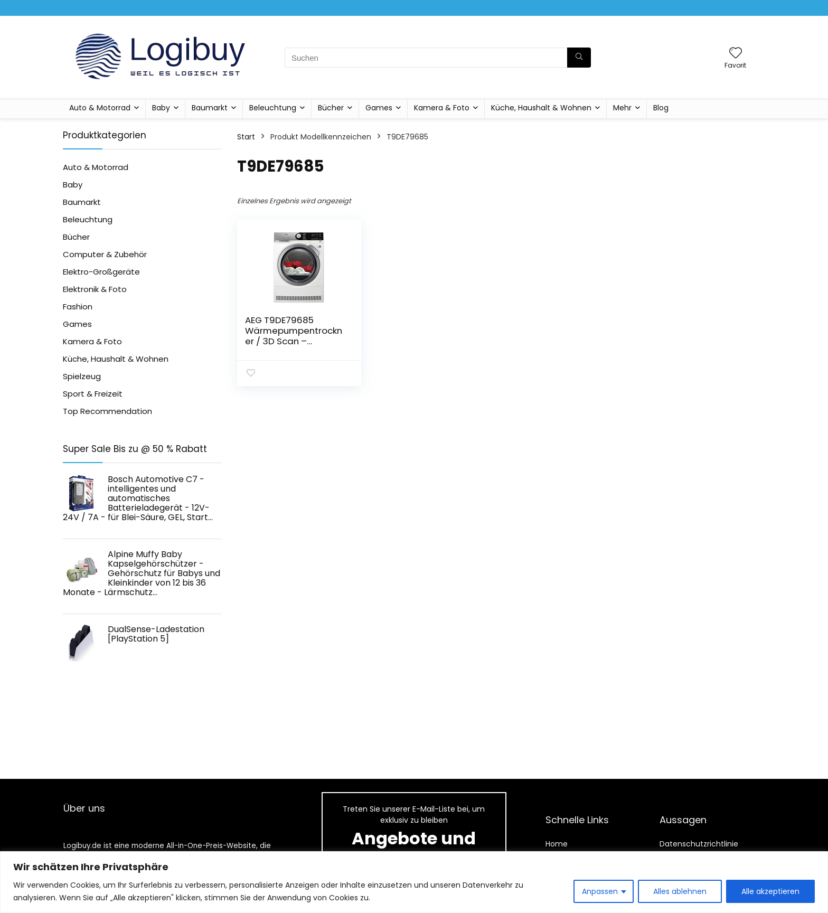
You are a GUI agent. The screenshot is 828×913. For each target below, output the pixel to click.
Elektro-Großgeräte (101, 271)
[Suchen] (579, 58)
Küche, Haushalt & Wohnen (541, 107)
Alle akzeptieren (770, 891)
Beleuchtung (272, 107)
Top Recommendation (107, 411)
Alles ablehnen (680, 891)
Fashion (77, 306)
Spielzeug (82, 376)
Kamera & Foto (441, 107)
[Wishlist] (735, 53)
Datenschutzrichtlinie (699, 844)
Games (378, 107)
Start (246, 136)
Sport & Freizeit (93, 393)
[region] (414, 882)
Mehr (622, 107)
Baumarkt (210, 107)
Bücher (331, 107)
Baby (161, 107)
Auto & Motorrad (99, 107)
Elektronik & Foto (95, 289)
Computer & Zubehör (105, 254)
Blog (661, 107)
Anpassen (600, 891)
